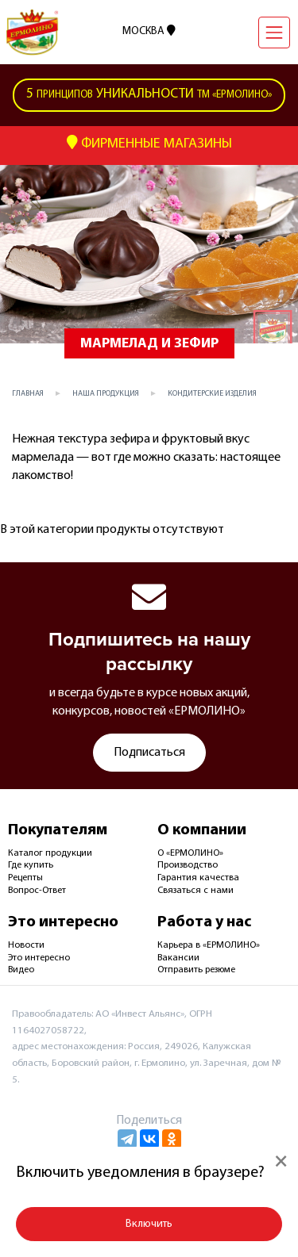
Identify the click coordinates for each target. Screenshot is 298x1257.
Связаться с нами (195, 890)
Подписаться (149, 752)
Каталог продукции (50, 853)
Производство (187, 865)
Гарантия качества (198, 878)
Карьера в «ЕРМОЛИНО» (208, 945)
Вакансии (178, 958)
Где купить (30, 865)
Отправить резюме (196, 970)
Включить (149, 1224)
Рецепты (25, 878)
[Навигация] (274, 32)
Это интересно (39, 958)
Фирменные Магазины (149, 143)
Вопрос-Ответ (37, 890)
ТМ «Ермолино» (149, 95)
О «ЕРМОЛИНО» (190, 853)
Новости (26, 945)
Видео (21, 970)
